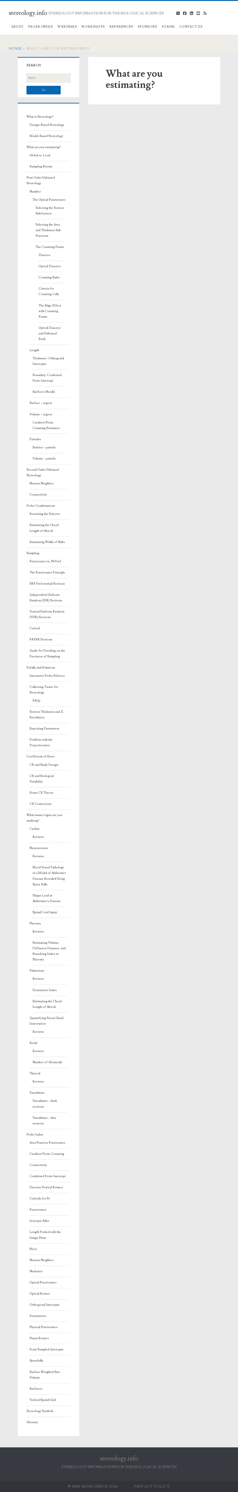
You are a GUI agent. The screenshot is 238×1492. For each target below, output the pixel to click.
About (17, 27)
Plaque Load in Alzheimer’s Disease (47, 898)
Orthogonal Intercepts (45, 1305)
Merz (33, 1249)
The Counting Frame (50, 247)
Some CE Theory (41, 793)
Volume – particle (44, 458)
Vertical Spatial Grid (43, 1400)
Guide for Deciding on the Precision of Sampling (47, 653)
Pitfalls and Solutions (40, 667)
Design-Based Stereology (47, 125)
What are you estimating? (43, 147)
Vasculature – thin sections (44, 1120)
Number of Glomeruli (47, 1062)
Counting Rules (49, 277)
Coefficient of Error (40, 756)
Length (34, 350)
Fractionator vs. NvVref (45, 561)
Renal (33, 1043)
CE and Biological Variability (42, 778)
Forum (168, 27)
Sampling (32, 553)
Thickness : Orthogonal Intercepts (48, 361)
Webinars (67, 27)
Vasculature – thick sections (45, 1103)
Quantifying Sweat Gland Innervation (46, 1021)
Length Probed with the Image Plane (45, 1234)
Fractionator (38, 1210)
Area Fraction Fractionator (47, 1143)
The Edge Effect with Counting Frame (50, 311)
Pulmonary (37, 970)
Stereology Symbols (39, 1411)
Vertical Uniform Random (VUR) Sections (47, 614)
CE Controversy (41, 804)
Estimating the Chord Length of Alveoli (44, 528)
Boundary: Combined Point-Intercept (47, 378)
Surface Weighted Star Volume (45, 1374)
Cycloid (35, 628)
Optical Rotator (40, 1294)
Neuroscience (39, 848)
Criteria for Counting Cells (49, 291)
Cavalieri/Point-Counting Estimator (46, 425)
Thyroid (35, 1073)
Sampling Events (41, 166)
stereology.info (28, 13)
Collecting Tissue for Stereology (44, 689)
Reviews (38, 837)
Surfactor (36, 1389)
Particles (35, 439)
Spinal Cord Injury (45, 912)
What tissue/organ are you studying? (44, 818)
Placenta (35, 923)
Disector (44, 255)
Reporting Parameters (44, 728)
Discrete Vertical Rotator (46, 1187)
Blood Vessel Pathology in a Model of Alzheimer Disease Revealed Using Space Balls (49, 876)
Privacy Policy (152, 1486)
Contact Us (191, 27)
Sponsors (147, 27)
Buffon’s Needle (44, 392)
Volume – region (41, 414)
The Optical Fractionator (49, 200)
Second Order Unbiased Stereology (42, 472)
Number (35, 191)
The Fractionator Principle (47, 572)
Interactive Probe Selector (47, 676)
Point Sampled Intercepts (46, 1349)
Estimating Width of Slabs (47, 542)
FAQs (36, 701)
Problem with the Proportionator (41, 742)
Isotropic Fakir (39, 1221)
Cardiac (35, 829)
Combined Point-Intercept (48, 1176)
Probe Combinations (40, 506)
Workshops (93, 27)
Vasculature (37, 1093)
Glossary (32, 1422)
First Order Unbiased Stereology (40, 180)
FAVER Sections (41, 639)
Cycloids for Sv (40, 1198)
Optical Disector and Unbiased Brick (50, 333)
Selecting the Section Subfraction (50, 210)
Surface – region (41, 403)
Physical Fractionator (44, 1327)
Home (15, 48)
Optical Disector (50, 266)
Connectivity (38, 494)
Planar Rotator (39, 1338)
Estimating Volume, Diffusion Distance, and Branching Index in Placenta (49, 951)
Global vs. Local (40, 155)
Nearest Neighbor (41, 483)
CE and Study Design (44, 765)
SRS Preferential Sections (47, 584)
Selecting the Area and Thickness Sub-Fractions (49, 230)
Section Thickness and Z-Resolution (47, 714)
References (121, 27)
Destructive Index (45, 990)
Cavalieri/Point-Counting (47, 1154)
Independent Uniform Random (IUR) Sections (46, 597)
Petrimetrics (38, 1316)
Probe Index (40, 27)
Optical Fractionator (43, 1282)
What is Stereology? (39, 117)
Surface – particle (44, 447)
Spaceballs (36, 1360)
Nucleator (36, 1271)
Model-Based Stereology (46, 136)
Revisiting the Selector (45, 514)
